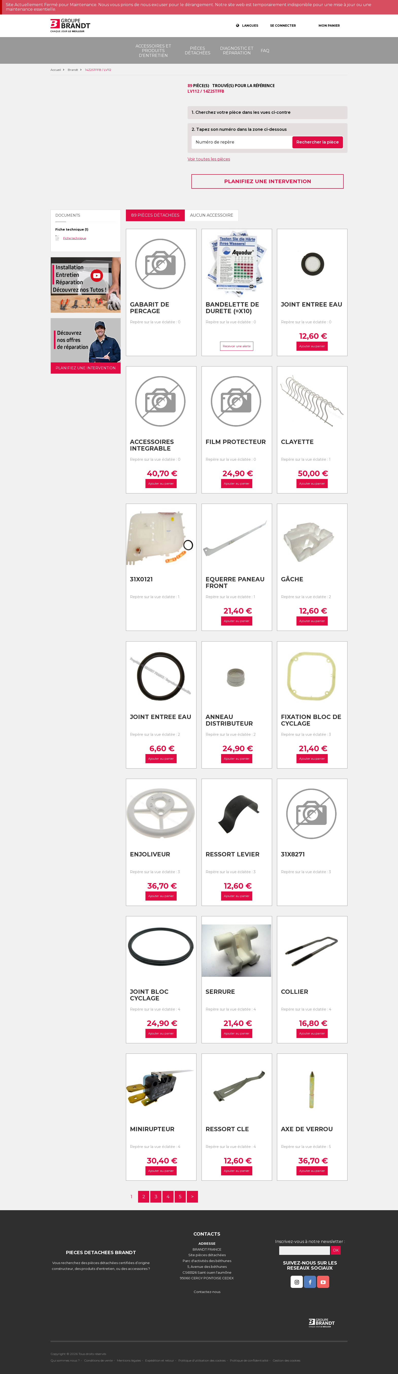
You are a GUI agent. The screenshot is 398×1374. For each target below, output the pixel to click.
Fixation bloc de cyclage (311, 720)
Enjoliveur (150, 854)
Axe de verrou (307, 1129)
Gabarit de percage (149, 308)
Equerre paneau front (235, 582)
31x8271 (293, 854)
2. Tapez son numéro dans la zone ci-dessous (239, 129)
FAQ (265, 50)
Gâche (292, 579)
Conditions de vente (98, 1360)
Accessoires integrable (152, 445)
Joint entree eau (311, 304)
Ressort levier (232, 854)
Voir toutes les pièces (209, 159)
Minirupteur (152, 1129)
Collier (294, 991)
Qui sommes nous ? (65, 1360)
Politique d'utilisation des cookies (202, 1360)
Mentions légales (129, 1360)
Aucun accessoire (211, 215)
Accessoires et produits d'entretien (153, 51)
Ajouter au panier (312, 346)
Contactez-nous (207, 1292)
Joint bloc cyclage (149, 995)
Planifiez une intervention (267, 181)
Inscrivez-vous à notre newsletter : (310, 1241)
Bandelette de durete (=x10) (232, 308)
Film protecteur (236, 442)
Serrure (220, 991)
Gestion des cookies (286, 1360)
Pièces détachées (197, 50)
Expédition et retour (159, 1360)
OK (336, 1250)
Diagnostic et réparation (237, 50)
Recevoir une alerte (237, 346)
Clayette (297, 442)
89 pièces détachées (155, 215)
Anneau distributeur (229, 720)
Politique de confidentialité (249, 1360)
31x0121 (141, 579)
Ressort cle (227, 1129)
